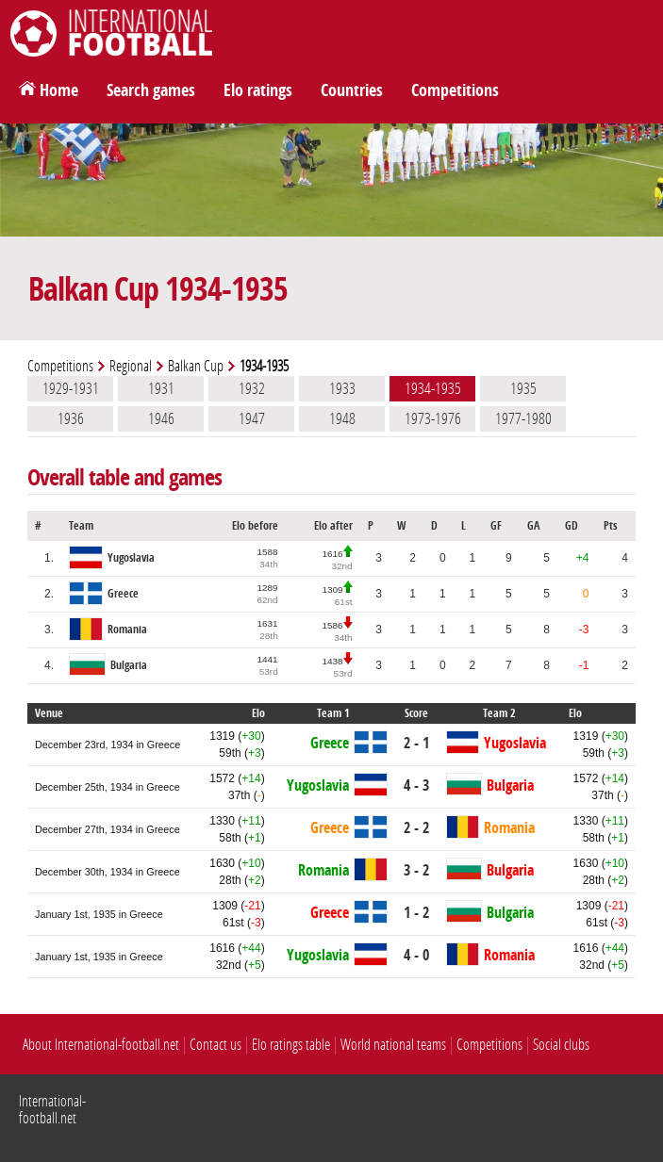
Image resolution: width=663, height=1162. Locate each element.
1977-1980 (523, 418)
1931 (161, 388)
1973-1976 (433, 418)
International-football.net (52, 1109)
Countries (352, 90)
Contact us (215, 1045)
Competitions (455, 90)
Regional (130, 366)
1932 (252, 388)
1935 (523, 388)
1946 (161, 418)
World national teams (393, 1045)
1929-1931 (70, 388)
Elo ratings (258, 90)
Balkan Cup (196, 366)
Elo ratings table (291, 1045)
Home (59, 90)
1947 (252, 418)
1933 (342, 388)
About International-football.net (101, 1045)
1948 (342, 418)
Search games (151, 90)
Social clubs (561, 1045)
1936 (71, 418)
